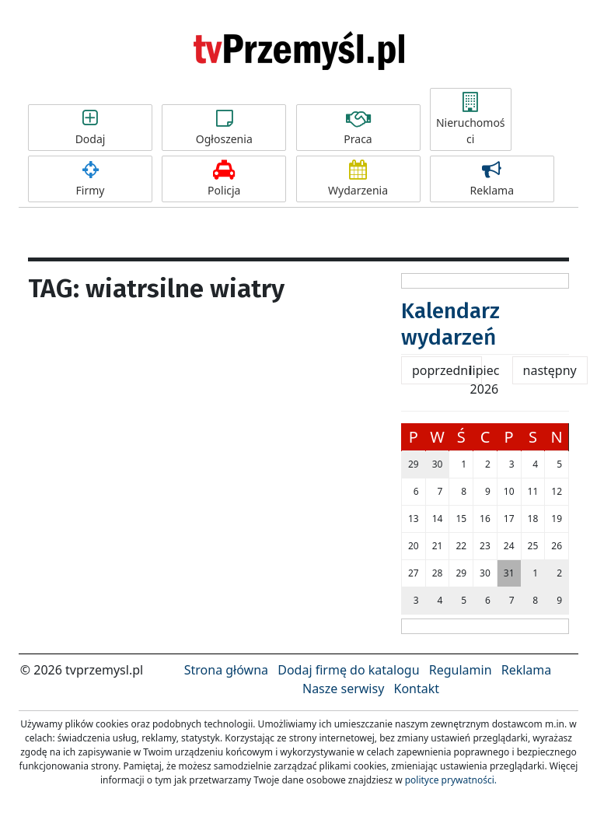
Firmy (90, 179)
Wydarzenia (358, 179)
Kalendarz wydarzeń (450, 324)
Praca (358, 127)
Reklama (492, 179)
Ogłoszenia (223, 127)
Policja (223, 179)
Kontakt (416, 688)
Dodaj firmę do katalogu (348, 669)
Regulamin (460, 669)
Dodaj (90, 127)
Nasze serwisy (343, 688)
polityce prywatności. (451, 780)
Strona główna (226, 669)
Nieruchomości (471, 119)
